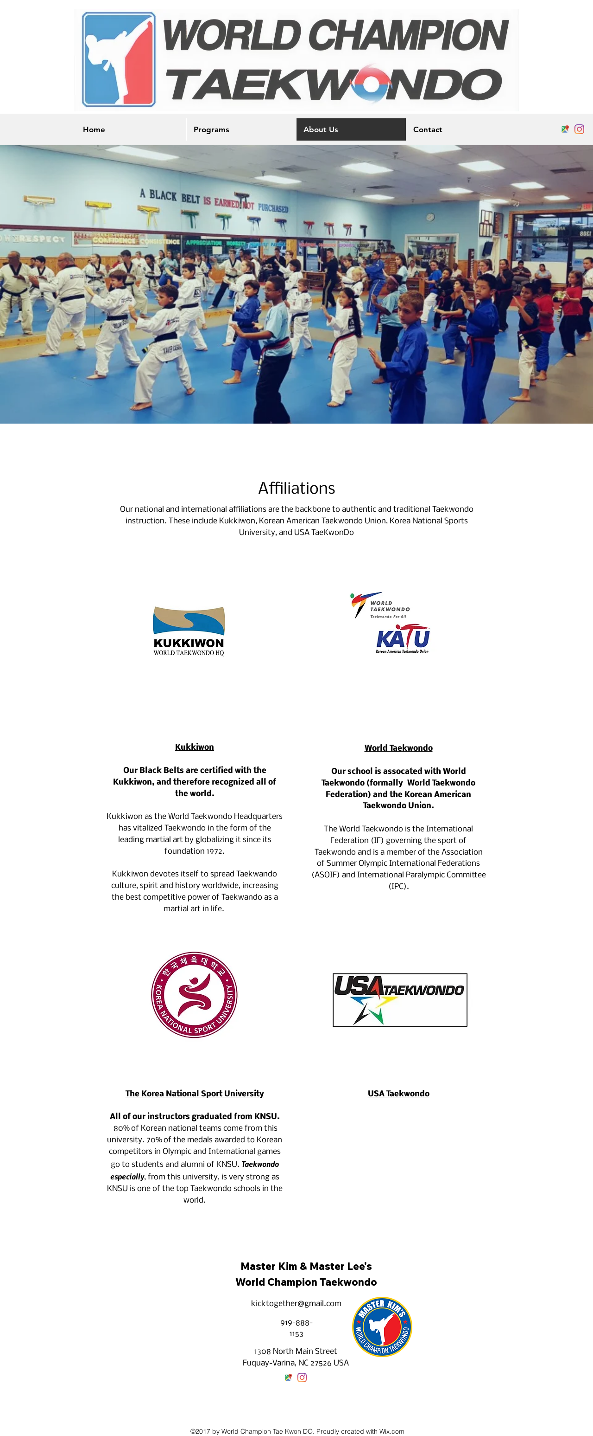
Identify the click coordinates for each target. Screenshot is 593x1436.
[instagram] (579, 129)
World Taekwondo (399, 748)
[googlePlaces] (565, 129)
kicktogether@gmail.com (296, 1304)
